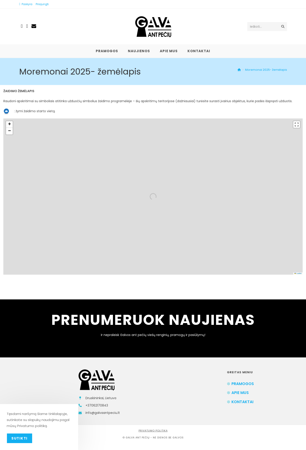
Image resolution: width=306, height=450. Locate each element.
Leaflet (298, 273)
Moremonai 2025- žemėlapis (266, 70)
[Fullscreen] (296, 124)
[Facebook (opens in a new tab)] (22, 26)
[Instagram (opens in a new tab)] (27, 26)
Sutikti (19, 438)
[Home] (239, 70)
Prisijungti (42, 4)
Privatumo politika (153, 430)
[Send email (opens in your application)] (34, 26)
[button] (9, 124)
